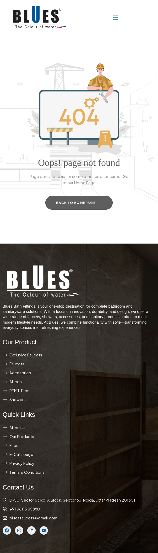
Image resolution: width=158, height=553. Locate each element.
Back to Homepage (79, 203)
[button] (99, 17)
